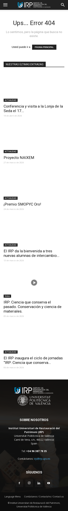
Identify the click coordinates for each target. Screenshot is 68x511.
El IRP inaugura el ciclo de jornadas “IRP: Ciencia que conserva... (33, 360)
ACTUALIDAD (11, 100)
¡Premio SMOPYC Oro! (22, 204)
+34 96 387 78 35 (36, 451)
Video (7, 296)
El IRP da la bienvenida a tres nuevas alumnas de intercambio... (31, 253)
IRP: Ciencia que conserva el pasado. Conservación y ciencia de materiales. (32, 306)
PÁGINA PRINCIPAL (44, 47)
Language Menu (13, 496)
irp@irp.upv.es (42, 458)
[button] (63, 5)
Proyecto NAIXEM (19, 157)
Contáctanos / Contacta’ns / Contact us (44, 496)
